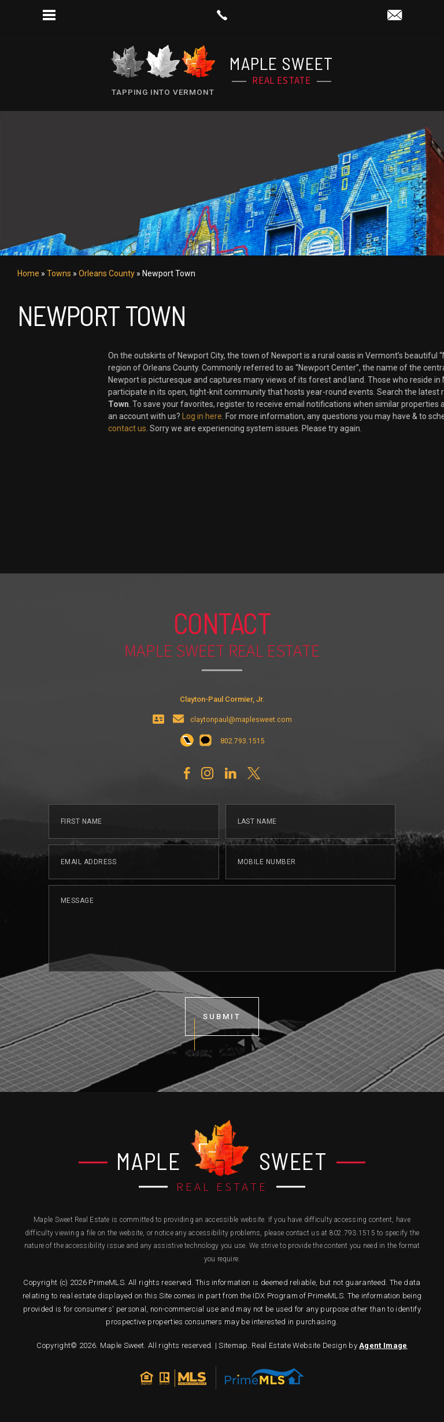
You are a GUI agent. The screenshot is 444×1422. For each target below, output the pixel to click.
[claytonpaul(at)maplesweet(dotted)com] (394, 16)
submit (222, 1045)
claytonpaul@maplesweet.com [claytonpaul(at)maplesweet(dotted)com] (241, 749)
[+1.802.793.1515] (187, 769)
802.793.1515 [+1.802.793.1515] (352, 1233)
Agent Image (383, 1345)
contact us (414, 428)
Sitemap (233, 1345)
